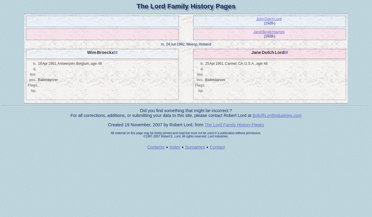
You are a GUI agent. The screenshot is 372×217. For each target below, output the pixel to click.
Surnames (195, 147)
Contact (217, 147)
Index (174, 147)
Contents (156, 147)
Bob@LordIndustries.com (277, 115)
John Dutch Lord (269, 19)
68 (116, 52)
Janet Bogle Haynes (268, 32)
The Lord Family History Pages (234, 124)
